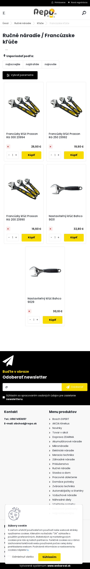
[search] (84, 13)
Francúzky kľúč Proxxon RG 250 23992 (64, 135)
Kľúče (40, 23)
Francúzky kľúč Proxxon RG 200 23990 (22, 217)
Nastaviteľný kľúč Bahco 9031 (65, 217)
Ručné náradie (22, 23)
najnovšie (50, 64)
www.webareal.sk (59, 565)
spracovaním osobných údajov (40, 395)
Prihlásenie (60, 2)
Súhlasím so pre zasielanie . (41, 397)
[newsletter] (74, 387)
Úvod (5, 23)
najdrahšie (32, 64)
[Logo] (45, 13)
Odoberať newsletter (25, 377)
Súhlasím (49, 557)
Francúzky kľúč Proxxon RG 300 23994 (22, 135)
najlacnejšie (13, 64)
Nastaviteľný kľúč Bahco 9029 (44, 300)
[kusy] (12, 155)
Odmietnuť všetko (23, 556)
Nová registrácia (79, 2)
